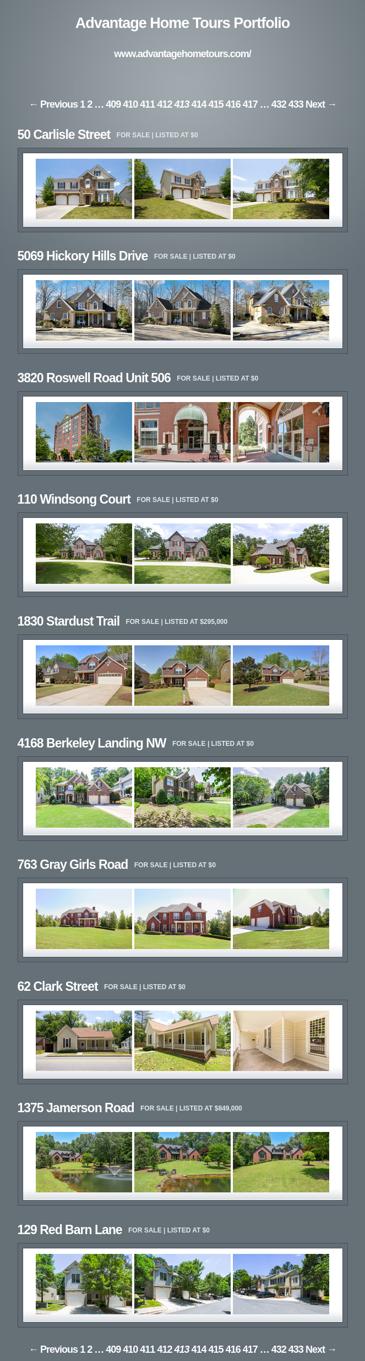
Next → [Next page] (321, 104)
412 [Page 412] (164, 104)
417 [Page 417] (250, 104)
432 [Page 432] (278, 104)
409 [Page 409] (113, 104)
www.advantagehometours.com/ (182, 53)
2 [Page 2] (89, 104)
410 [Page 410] (130, 104)
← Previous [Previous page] (53, 104)
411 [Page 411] (147, 104)
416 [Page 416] (233, 104)
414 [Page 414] (199, 104)
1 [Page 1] (82, 104)
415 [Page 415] (216, 104)
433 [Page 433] (295, 104)
